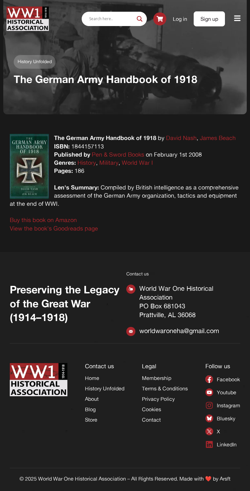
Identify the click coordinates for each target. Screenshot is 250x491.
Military (108, 162)
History (86, 162)
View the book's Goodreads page (54, 228)
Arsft (225, 478)
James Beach (218, 137)
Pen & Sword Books (118, 154)
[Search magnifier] (139, 18)
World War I (137, 162)
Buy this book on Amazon (43, 219)
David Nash (181, 137)
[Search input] (111, 18)
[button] (237, 18)
